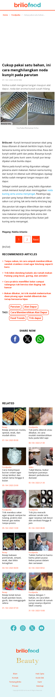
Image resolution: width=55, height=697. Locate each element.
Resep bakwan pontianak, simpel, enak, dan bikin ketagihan (11, 559)
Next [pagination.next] (36, 239)
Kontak (15, 677)
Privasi (15, 686)
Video (31, 467)
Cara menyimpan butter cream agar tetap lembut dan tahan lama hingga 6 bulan (13, 475)
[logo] (27, 644)
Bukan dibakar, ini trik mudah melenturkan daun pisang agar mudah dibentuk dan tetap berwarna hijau (27, 296)
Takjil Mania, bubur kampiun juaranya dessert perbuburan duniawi (39, 474)
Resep (4, 427)
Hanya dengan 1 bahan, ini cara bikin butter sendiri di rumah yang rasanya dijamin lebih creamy (41, 600)
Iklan (15, 673)
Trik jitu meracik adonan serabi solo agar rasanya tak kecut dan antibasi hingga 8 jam (41, 517)
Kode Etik (40, 677)
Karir (40, 681)
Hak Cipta (40, 673)
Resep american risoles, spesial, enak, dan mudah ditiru (14, 432)
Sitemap (40, 686)
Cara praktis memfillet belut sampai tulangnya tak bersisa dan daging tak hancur (25, 284)
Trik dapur (35, 318)
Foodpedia (15, 15)
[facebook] (13, 627)
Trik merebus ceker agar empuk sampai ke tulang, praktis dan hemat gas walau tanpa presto (14, 517)
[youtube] (41, 627)
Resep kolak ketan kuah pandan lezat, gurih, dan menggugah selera (14, 599)
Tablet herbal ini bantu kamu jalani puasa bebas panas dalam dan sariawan (41, 559)
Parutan (15, 306)
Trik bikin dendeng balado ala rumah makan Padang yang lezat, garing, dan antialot (28, 274)
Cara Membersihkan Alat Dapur (28, 312)
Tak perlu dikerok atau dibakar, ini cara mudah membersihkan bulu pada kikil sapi (40, 433)
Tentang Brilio (15, 681)
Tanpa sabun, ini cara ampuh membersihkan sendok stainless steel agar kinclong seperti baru (28, 264)
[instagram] (23, 627)
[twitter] (32, 627)
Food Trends (17, 318)
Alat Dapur (30, 306)
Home (5, 15)
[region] (27, 40)
